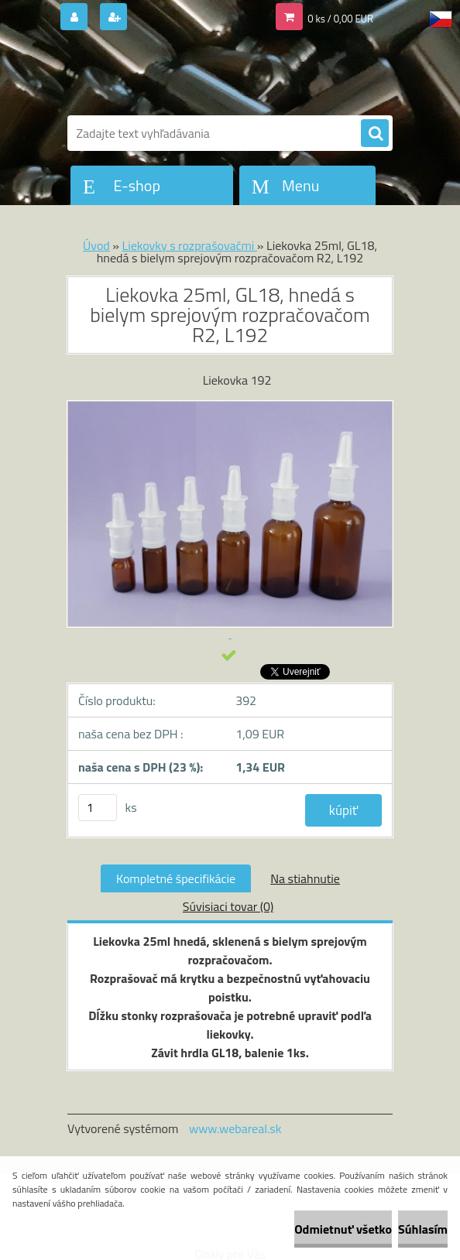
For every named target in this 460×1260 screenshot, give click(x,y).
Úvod (96, 245)
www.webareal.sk (235, 1128)
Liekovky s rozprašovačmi (189, 245)
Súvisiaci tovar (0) (228, 906)
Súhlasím (423, 1229)
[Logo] (173, 75)
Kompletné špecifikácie (175, 878)
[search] (375, 134)
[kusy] (97, 807)
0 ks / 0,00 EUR (340, 18)
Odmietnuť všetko (343, 1229)
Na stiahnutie (305, 878)
